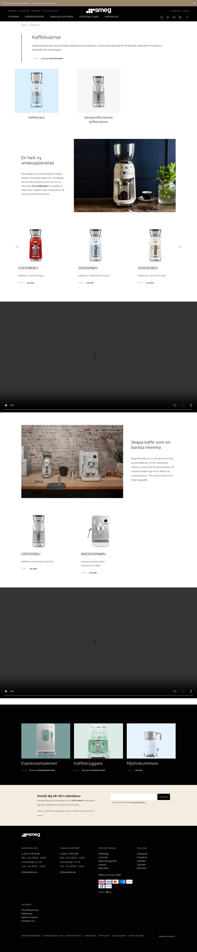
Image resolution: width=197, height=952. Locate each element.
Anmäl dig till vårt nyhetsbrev (59, 796)
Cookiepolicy (90, 936)
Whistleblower (136, 936)
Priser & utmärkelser (50, 11)
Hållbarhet (12, 11)
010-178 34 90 (32, 853)
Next (180, 246)
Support (186, 11)
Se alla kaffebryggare (93, 770)
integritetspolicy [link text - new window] (138, 802)
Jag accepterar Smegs (129, 802)
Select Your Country (166, 936)
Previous (16, 246)
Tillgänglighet (119, 936)
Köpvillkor (104, 936)
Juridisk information (31, 936)
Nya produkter (24, 11)
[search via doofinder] (161, 17)
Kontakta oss (176, 11)
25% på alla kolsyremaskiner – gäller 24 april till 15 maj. (29, 3)
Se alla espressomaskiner (42, 770)
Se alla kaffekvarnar (52, 59)
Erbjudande (35, 11)
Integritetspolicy (73, 936)
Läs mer (33, 283)
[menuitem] (14, 16)
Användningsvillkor (53, 936)
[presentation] (98, 357)
